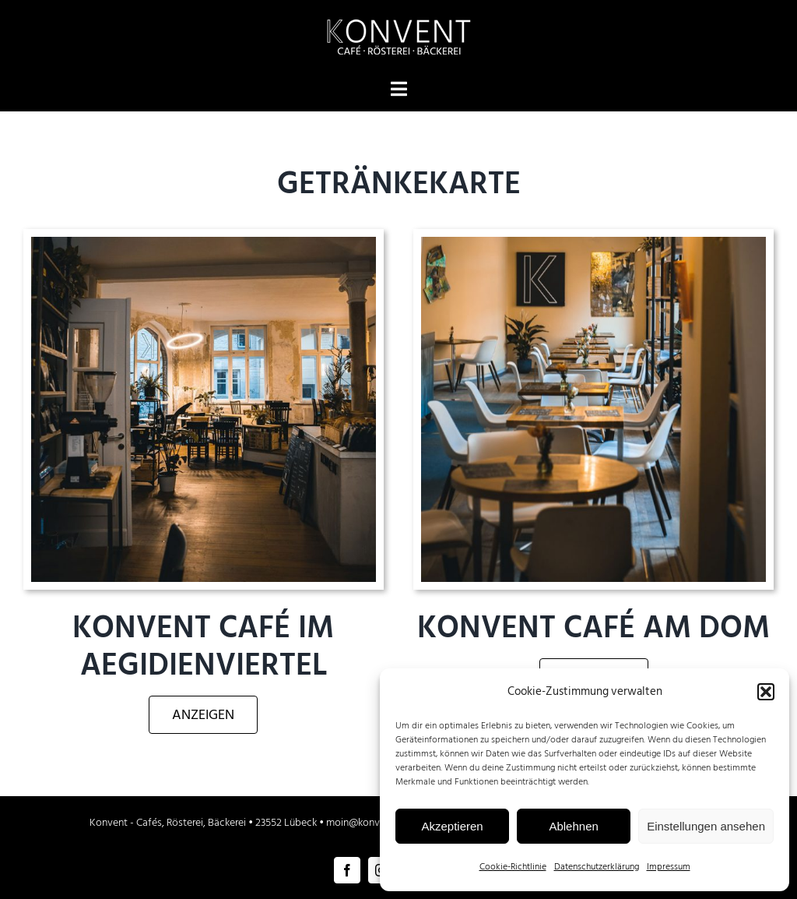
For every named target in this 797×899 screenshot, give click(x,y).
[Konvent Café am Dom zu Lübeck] (593, 243)
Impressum (668, 866)
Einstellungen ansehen (706, 826)
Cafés (149, 822)
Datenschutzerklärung (596, 866)
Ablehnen (573, 826)
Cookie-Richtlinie (512, 866)
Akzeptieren (452, 826)
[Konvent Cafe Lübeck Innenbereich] (203, 243)
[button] (766, 692)
